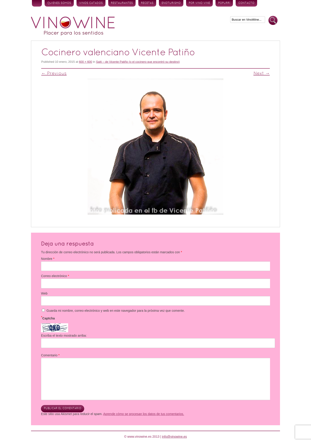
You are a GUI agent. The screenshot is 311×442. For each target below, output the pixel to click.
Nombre (47, 259)
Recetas (147, 3)
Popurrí (224, 3)
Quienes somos (59, 3)
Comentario (50, 355)
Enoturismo (171, 3)
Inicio (37, 3)
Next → (262, 74)
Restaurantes (122, 3)
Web (44, 293)
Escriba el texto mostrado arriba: (64, 335)
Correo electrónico (55, 276)
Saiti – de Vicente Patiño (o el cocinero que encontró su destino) (138, 61)
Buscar (273, 20)
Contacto (246, 3)
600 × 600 (85, 61)
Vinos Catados (91, 3)
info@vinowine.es (174, 436)
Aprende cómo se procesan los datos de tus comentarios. (143, 414)
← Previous (54, 74)
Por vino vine (199, 3)
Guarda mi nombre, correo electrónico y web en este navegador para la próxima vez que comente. (115, 310)
